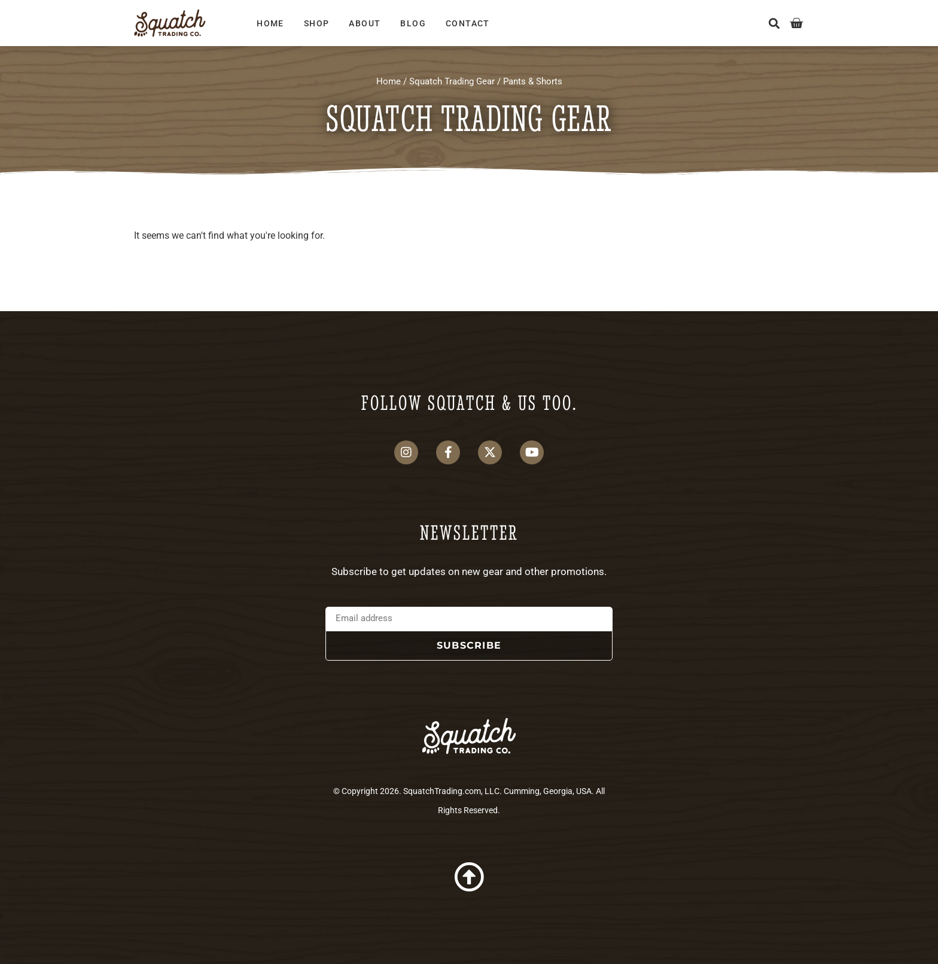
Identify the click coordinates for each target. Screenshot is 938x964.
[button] (774, 23)
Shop (317, 23)
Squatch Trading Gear (452, 81)
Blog (413, 23)
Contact (468, 23)
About (364, 23)
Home (270, 23)
